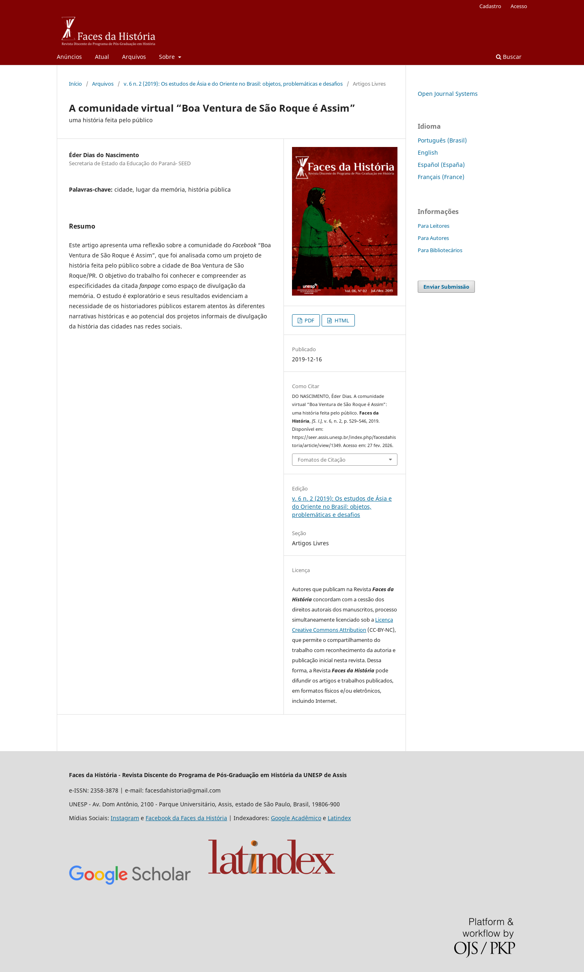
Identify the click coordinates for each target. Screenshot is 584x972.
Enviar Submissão (446, 286)
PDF (308, 320)
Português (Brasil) (442, 140)
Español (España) (441, 164)
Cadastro (490, 6)
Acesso (519, 6)
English (428, 152)
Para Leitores (433, 225)
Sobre (167, 56)
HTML (341, 320)
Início (75, 83)
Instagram (125, 818)
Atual (102, 56)
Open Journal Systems (448, 93)
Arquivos (134, 56)
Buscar (509, 56)
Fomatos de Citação (322, 459)
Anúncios (69, 56)
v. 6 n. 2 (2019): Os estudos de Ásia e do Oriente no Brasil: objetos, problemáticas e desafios (233, 83)
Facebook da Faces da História (186, 818)
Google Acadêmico (296, 818)
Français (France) (441, 177)
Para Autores (433, 238)
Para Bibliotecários (440, 250)
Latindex (339, 818)
